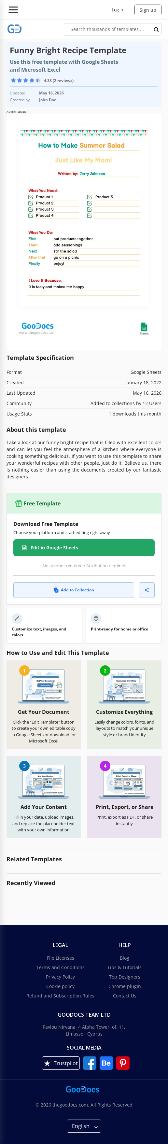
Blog (124, 958)
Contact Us (124, 996)
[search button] (156, 29)
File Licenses (60, 958)
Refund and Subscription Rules (60, 996)
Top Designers (124, 977)
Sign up (148, 10)
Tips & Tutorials (124, 967)
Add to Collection (73, 590)
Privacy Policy (60, 977)
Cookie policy (60, 986)
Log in (118, 10)
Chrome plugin (124, 986)
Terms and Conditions (60, 967)
